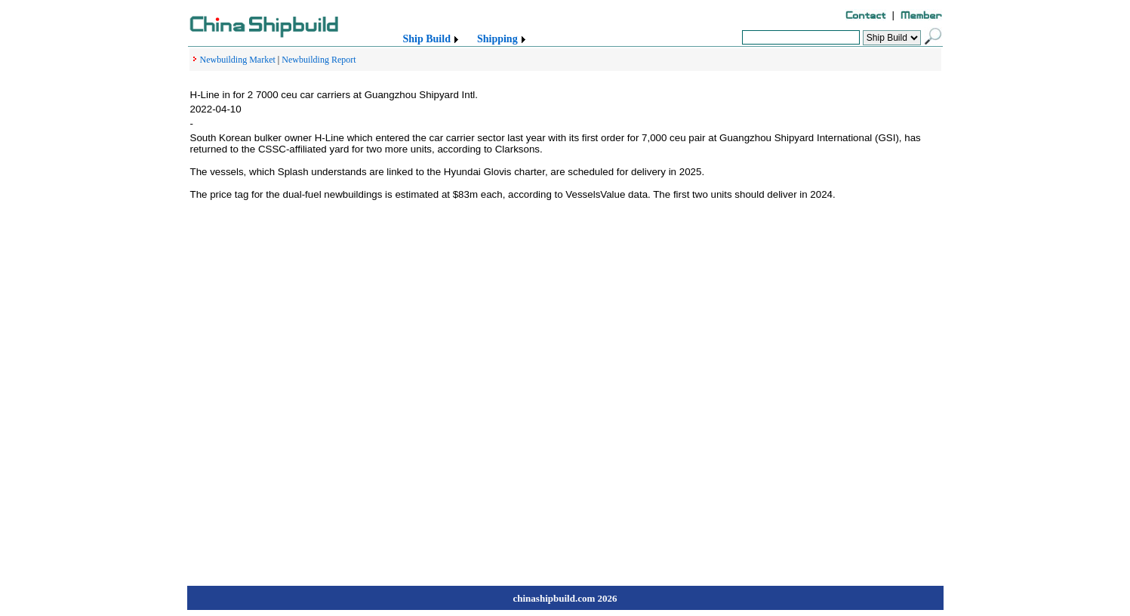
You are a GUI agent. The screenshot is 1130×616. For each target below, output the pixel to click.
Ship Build (427, 39)
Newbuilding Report (319, 59)
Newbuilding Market (238, 59)
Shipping (497, 39)
